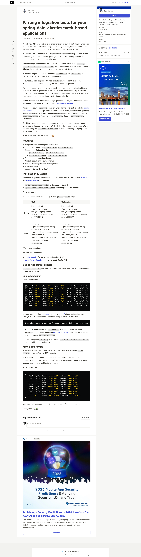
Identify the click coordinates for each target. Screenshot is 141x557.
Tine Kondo (31, 10)
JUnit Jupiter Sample (33, 260)
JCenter (84, 178)
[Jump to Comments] (13, 50)
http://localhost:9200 (61, 332)
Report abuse (62, 431)
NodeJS (62, 314)
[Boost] (13, 63)
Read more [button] (56, 533)
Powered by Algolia (70, 2)
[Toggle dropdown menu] (93, 438)
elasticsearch (37, 38)
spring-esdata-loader (64, 103)
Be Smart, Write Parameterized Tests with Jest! (114, 54)
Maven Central (32, 180)
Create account (124, 2)
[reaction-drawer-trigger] (12, 43)
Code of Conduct (51, 431)
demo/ (80, 404)
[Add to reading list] (13, 57)
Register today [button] (104, 119)
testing (46, 38)
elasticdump (46, 314)
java (52, 38)
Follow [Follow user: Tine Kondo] (114, 15)
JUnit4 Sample (31, 257)
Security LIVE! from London (112, 108)
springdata (27, 38)
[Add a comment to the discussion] (58, 424)
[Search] (18, 2)
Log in (114, 2)
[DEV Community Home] (12, 2)
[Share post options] (13, 70)
